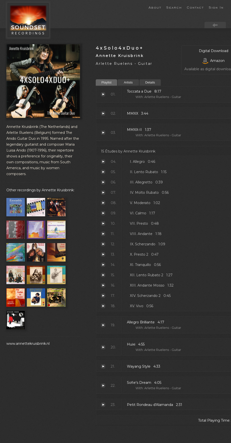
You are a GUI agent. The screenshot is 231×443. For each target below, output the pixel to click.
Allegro (103, 161)
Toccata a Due (103, 94)
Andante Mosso (103, 285)
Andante (103, 234)
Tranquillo (103, 265)
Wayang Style (103, 366)
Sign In (216, 7)
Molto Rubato (103, 192)
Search (174, 7)
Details (150, 82)
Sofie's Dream (103, 385)
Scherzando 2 (103, 295)
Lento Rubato (103, 172)
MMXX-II (103, 132)
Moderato (103, 203)
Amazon (213, 60)
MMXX (103, 113)
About (155, 7)
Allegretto (103, 182)
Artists (128, 82)
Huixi (103, 347)
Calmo (103, 213)
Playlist (106, 82)
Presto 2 (103, 254)
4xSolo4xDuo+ (120, 48)
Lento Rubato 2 (103, 275)
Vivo (103, 306)
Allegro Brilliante (103, 325)
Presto (103, 223)
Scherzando (103, 244)
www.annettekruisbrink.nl (28, 343)
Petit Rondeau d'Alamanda (103, 404)
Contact (195, 7)
